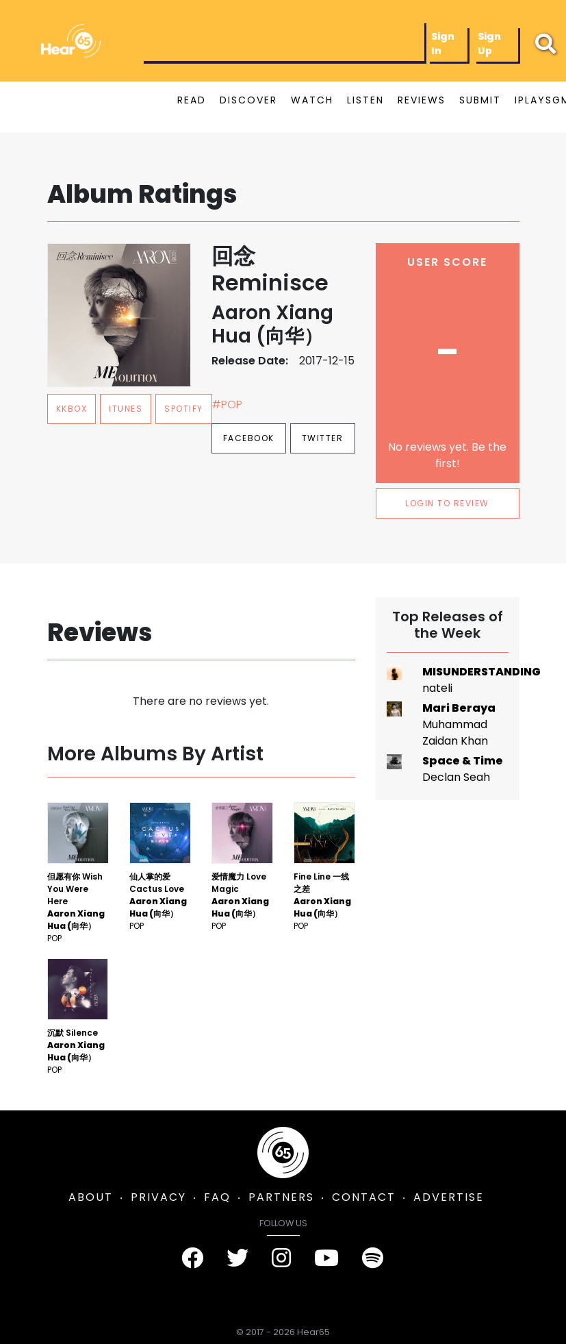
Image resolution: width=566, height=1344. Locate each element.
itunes (125, 408)
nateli (437, 688)
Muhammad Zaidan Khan (455, 733)
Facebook (248, 438)
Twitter (323, 438)
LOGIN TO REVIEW (447, 503)
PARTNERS (281, 1197)
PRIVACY (158, 1197)
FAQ (217, 1197)
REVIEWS (422, 100)
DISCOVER (248, 100)
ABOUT (90, 1197)
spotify (183, 408)
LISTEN (365, 100)
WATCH (312, 100)
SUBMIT (480, 100)
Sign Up (489, 43)
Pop (54, 938)
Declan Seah (456, 777)
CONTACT (364, 1197)
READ (191, 100)
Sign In (442, 43)
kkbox (72, 408)
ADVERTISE (448, 1197)
